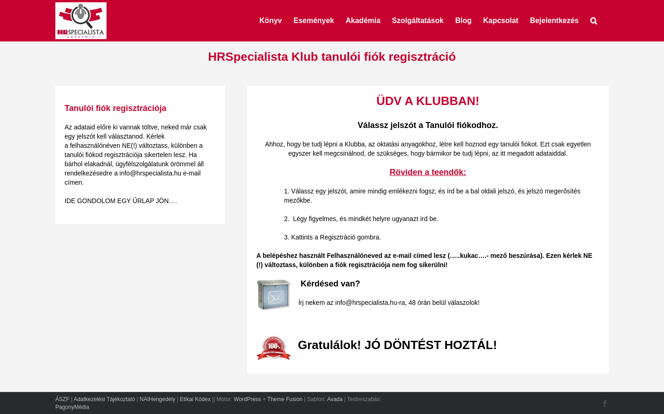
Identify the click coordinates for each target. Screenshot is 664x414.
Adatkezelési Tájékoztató (104, 399)
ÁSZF (62, 399)
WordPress (247, 399)
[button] (593, 20)
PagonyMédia (72, 407)
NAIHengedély (157, 399)
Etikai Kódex (195, 399)
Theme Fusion (285, 399)
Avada (335, 399)
